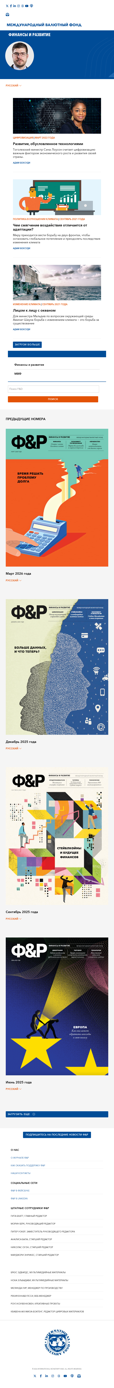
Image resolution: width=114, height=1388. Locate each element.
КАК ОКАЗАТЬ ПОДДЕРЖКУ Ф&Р (28, 1166)
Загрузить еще (21, 1114)
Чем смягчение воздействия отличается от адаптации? (50, 227)
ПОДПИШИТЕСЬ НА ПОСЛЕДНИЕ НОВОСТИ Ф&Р (57, 1135)
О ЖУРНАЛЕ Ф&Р (20, 1158)
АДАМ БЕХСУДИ (21, 163)
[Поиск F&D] (53, 389)
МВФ (17, 373)
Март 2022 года (45, 138)
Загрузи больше (27, 345)
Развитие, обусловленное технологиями (48, 144)
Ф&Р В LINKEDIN (19, 1199)
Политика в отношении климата (35, 219)
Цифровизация (23, 138)
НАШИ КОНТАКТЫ (20, 1174)
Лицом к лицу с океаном (34, 310)
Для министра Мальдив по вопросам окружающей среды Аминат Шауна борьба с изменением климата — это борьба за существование (56, 320)
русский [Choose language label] (13, 86)
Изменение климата (26, 304)
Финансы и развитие (29, 364)
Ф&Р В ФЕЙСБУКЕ (20, 1191)
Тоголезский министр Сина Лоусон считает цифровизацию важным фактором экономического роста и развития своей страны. (54, 153)
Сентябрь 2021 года (72, 219)
